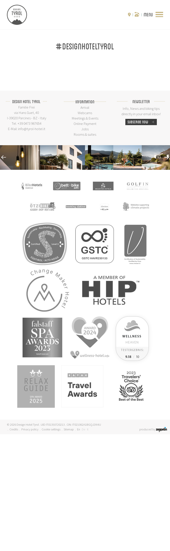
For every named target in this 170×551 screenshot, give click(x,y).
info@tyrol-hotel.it (31, 245)
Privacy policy (29, 546)
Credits (13, 546)
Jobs (85, 245)
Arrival (84, 224)
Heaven (132, 456)
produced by (153, 546)
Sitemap (69, 546)
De (83, 546)
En (78, 546)
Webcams (85, 229)
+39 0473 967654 (29, 240)
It (87, 546)
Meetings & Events (85, 235)
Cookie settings (51, 546)
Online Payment (85, 240)
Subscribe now (142, 239)
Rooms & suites (85, 251)
